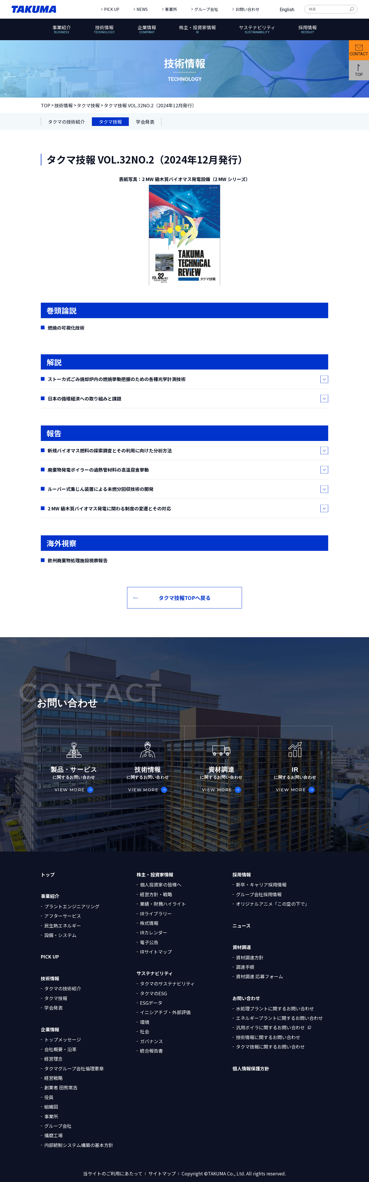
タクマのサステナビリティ (167, 983)
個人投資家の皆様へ (160, 884)
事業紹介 (50, 896)
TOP (45, 105)
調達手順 (245, 966)
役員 (48, 1097)
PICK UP (111, 9)
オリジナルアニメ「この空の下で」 (273, 903)
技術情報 (63, 105)
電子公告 (149, 942)
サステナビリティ (155, 973)
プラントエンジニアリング (71, 906)
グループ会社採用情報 (259, 894)
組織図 (51, 1106)
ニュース (241, 926)
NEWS (142, 9)
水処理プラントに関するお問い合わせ (275, 1008)
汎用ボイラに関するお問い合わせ (270, 1027)
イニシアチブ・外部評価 (165, 1012)
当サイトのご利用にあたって (113, 1173)
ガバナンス (151, 1041)
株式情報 (149, 922)
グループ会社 (206, 9)
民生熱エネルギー (62, 925)
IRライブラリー (156, 913)
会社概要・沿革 (60, 1049)
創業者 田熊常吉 (61, 1087)
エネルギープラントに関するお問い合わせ (279, 1017)
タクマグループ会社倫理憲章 (74, 1068)
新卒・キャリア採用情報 (261, 884)
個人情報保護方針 (250, 1069)
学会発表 (53, 1007)
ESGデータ (151, 1002)
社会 (144, 1031)
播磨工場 (53, 1135)
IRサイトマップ (156, 951)
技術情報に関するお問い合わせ (268, 1037)
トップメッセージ (62, 1039)
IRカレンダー (153, 932)
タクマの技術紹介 (62, 988)
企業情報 (50, 1030)
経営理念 (53, 1058)
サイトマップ (162, 1173)
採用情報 (241, 875)
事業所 (171, 9)
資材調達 (241, 947)
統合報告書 (151, 1050)
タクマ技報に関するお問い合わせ (270, 1046)
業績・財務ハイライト (163, 903)
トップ (48, 875)
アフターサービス (62, 915)
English (287, 9)
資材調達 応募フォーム (259, 976)
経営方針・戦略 (156, 894)
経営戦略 (53, 1077)
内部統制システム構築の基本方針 (78, 1145)
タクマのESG (153, 993)
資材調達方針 (250, 957)
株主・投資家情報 (155, 875)
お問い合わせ (247, 9)
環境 (144, 1021)
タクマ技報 (88, 105)
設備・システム (60, 935)
